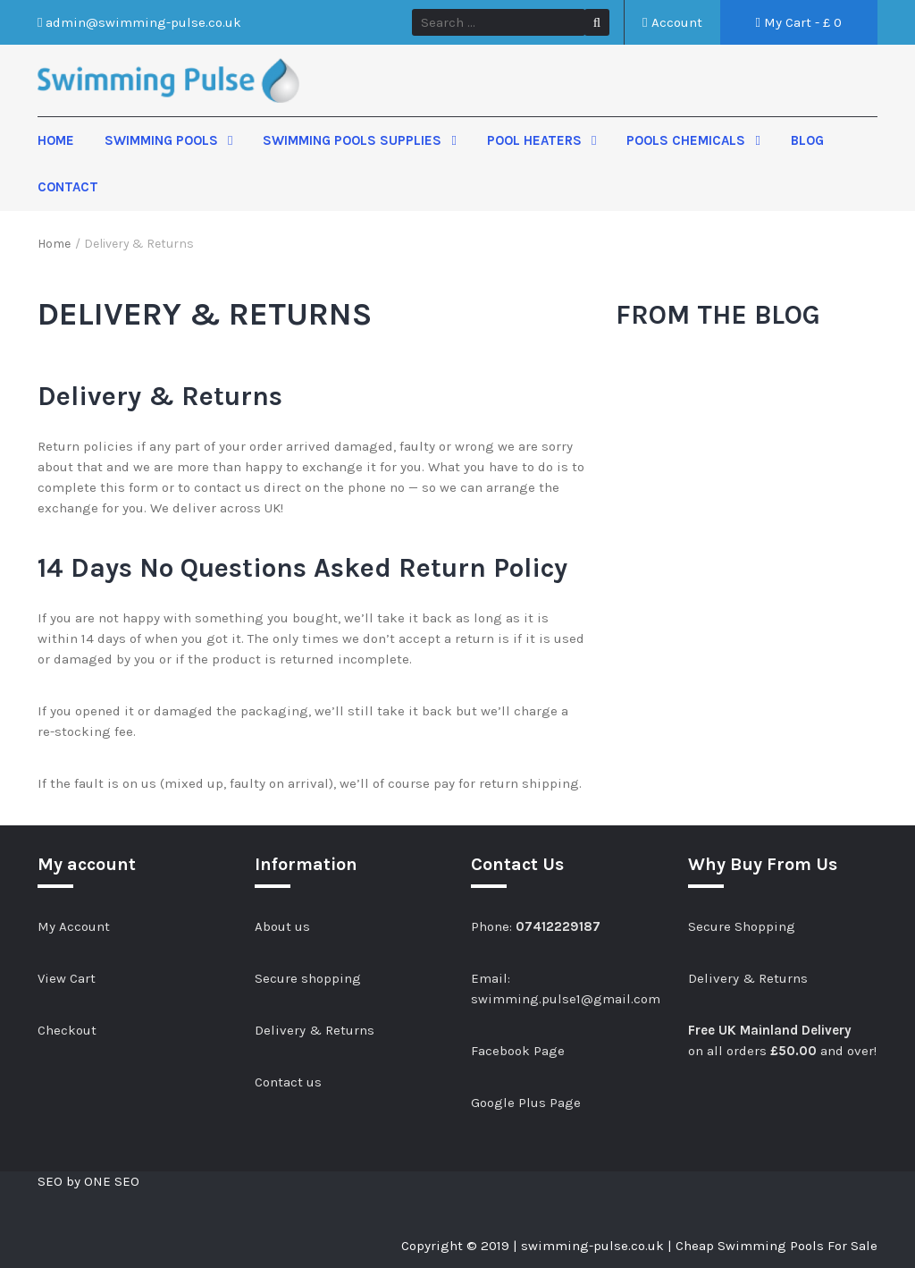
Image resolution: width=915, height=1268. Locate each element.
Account (671, 22)
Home (56, 140)
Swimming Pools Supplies (354, 140)
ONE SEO (111, 1181)
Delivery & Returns (314, 1030)
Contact (68, 187)
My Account (74, 926)
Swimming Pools (163, 140)
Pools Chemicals (687, 140)
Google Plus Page (526, 1103)
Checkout (67, 1030)
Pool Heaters (536, 140)
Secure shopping (308, 978)
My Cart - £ (799, 22)
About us (282, 926)
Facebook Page (518, 1051)
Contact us (288, 1082)
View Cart (67, 978)
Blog (807, 140)
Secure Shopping (741, 926)
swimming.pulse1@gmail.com (565, 999)
